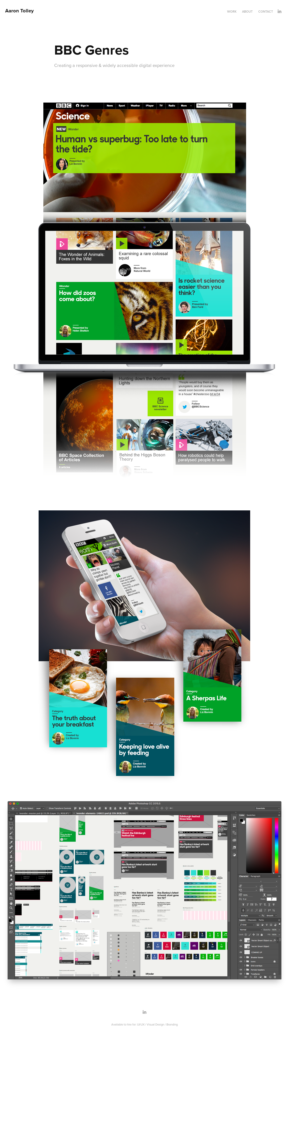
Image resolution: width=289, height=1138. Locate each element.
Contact (265, 11)
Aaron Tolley (19, 10)
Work (232, 11)
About (247, 11)
